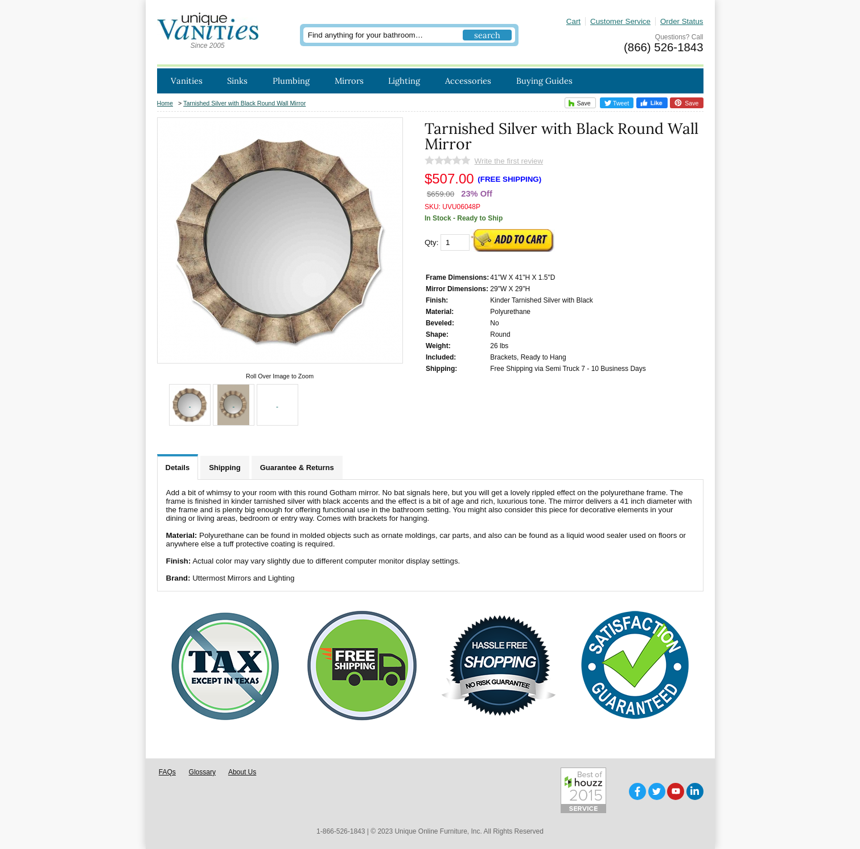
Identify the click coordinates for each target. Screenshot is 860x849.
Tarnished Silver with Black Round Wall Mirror (244, 103)
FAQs (167, 772)
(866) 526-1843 (663, 47)
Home (165, 103)
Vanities (187, 80)
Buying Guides (544, 80)
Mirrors (349, 80)
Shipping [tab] (225, 467)
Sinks (237, 80)
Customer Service (620, 21)
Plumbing (291, 80)
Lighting (404, 80)
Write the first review (509, 161)
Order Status (681, 21)
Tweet (616, 103)
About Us (242, 772)
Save (578, 102)
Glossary (202, 772)
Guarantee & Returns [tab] (297, 467)
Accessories (468, 80)
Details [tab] (178, 467)
